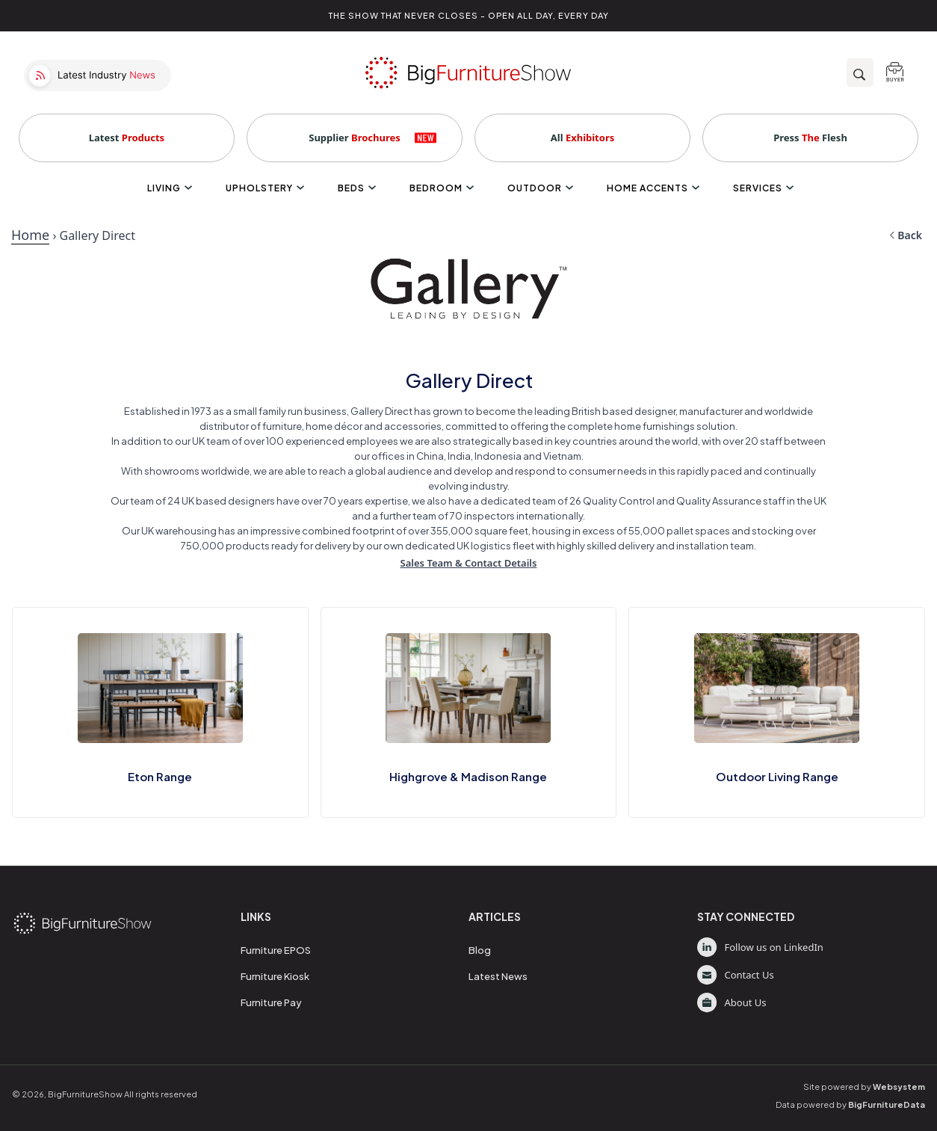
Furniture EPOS (276, 950)
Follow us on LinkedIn (760, 947)
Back (905, 235)
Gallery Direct (97, 235)
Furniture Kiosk (275, 976)
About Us (732, 1003)
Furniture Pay (271, 1002)
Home (30, 235)
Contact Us (735, 975)
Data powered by (850, 1104)
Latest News (498, 976)
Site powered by (864, 1086)
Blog (479, 950)
